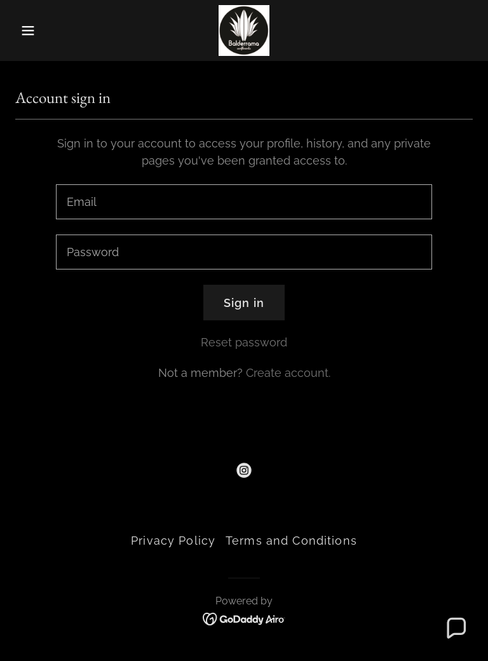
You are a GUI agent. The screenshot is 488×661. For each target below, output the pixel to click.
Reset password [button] (244, 342)
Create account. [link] (288, 372)
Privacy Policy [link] (173, 540)
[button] (49, 30)
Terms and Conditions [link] (291, 540)
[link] (244, 30)
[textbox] (244, 201)
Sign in (244, 303)
